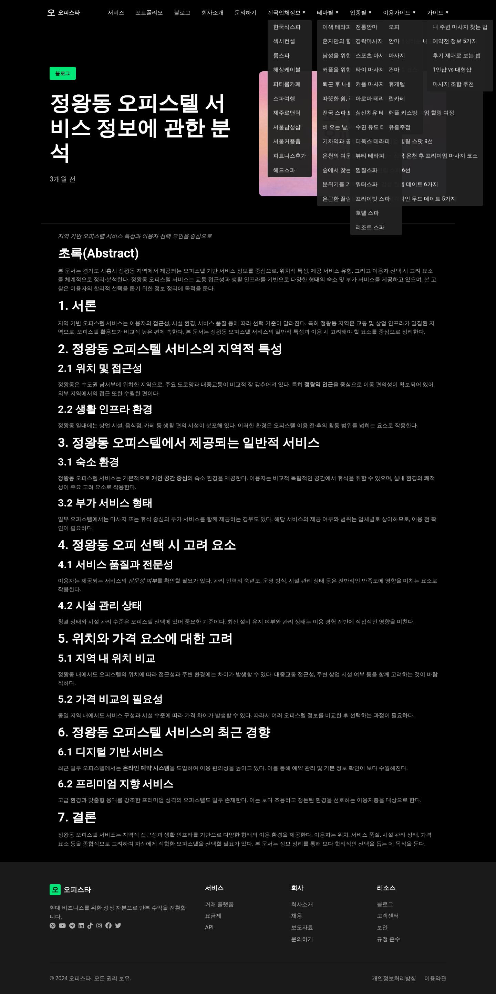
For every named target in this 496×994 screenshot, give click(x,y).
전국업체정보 (287, 12)
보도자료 (302, 927)
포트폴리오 (149, 12)
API (209, 927)
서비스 (116, 12)
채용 (296, 915)
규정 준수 (388, 939)
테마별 (328, 12)
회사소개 (213, 12)
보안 (382, 927)
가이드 (438, 12)
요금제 (213, 915)
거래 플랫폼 (219, 904)
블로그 (182, 12)
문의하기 (246, 12)
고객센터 (388, 915)
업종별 (361, 12)
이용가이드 (399, 12)
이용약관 (435, 978)
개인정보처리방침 (394, 978)
